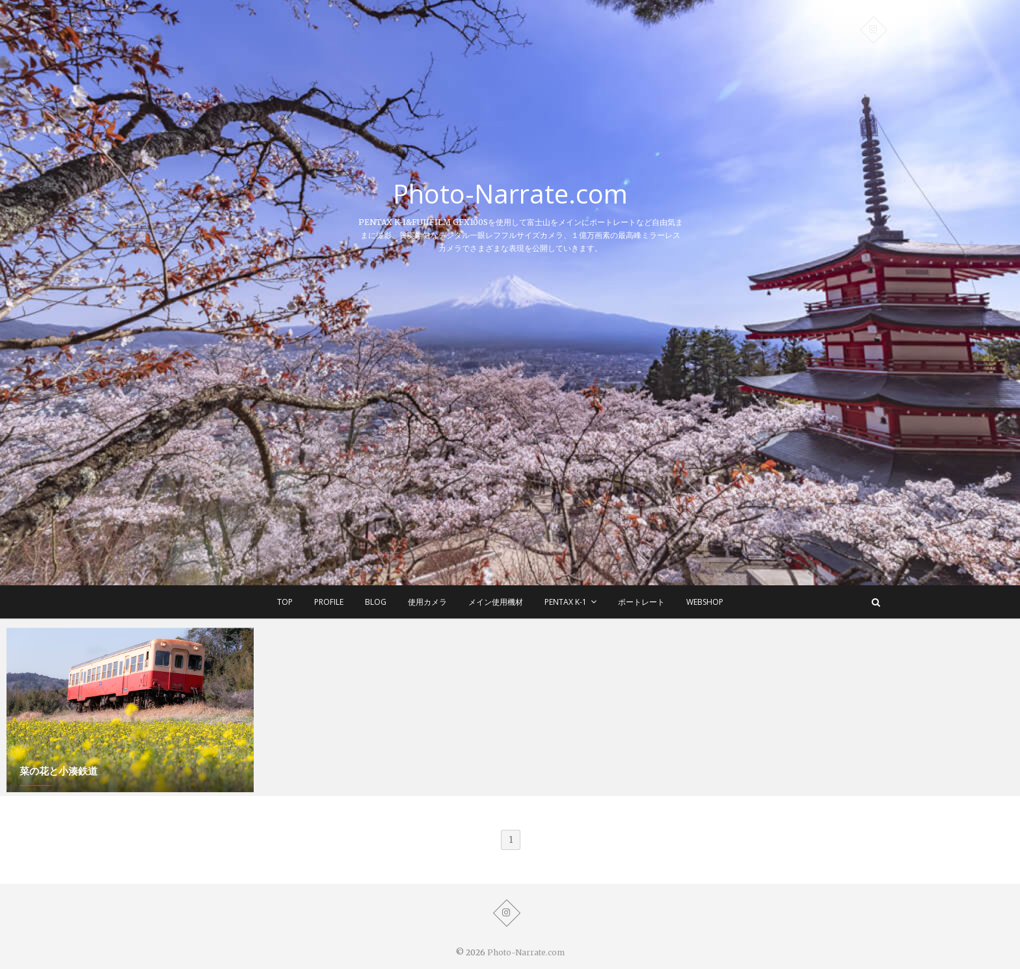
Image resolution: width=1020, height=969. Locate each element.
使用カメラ (427, 601)
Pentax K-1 (565, 601)
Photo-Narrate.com (510, 193)
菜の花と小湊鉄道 (59, 775)
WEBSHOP (704, 601)
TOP (285, 601)
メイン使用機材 (495, 601)
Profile (328, 601)
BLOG (375, 601)
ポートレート (641, 601)
